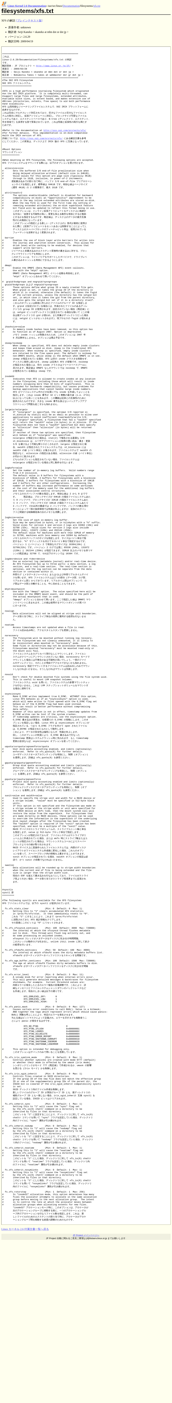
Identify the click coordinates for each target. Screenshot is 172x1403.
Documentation (71, 5)
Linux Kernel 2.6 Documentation (27, 5)
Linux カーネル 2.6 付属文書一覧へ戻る (25, 1390)
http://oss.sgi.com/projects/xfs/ (65, 140)
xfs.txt (96, 5)
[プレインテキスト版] (29, 20)
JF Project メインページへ (86, 1397)
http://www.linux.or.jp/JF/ (53, 67)
